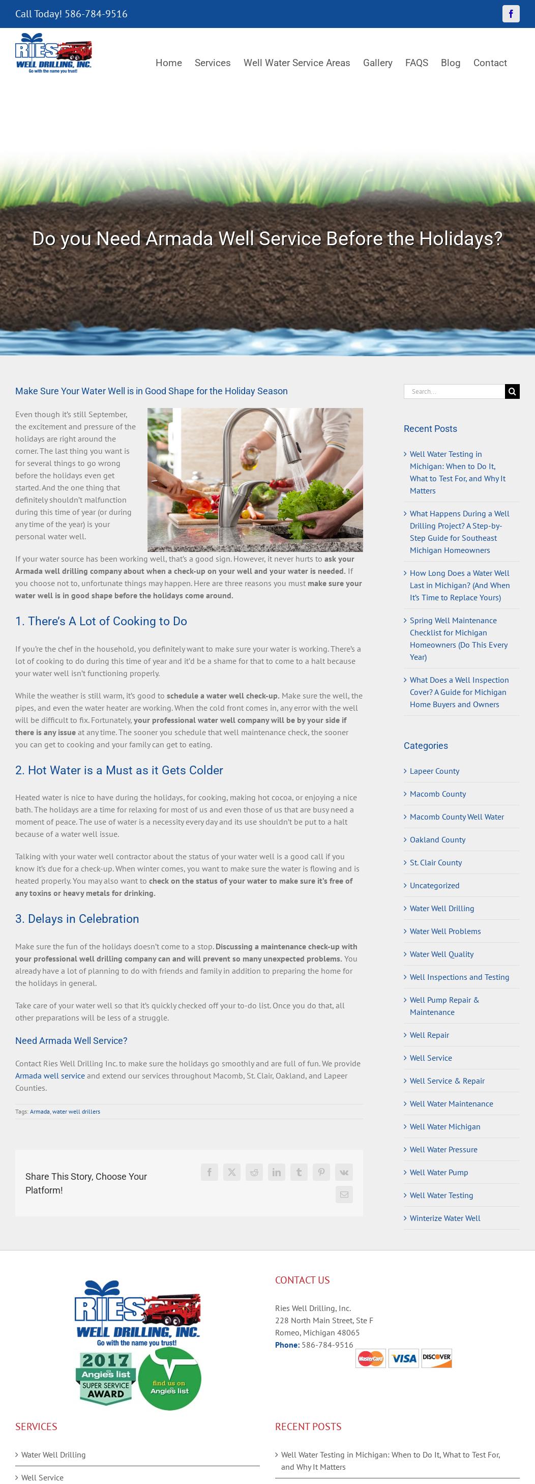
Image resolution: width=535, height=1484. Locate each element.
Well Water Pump (439, 1172)
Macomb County (438, 794)
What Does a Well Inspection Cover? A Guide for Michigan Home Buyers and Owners (459, 692)
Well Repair (429, 1035)
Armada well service (50, 1075)
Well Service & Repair (447, 1080)
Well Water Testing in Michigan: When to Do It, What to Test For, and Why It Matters (390, 1460)
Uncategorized (435, 885)
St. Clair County (436, 862)
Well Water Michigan (445, 1126)
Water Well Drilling (442, 908)
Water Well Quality (441, 954)
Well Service (431, 1058)
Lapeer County (434, 771)
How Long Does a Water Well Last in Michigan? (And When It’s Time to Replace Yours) (460, 585)
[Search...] (454, 391)
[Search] (512, 391)
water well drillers (76, 1111)
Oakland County (437, 839)
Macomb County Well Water (457, 816)
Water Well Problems (445, 931)
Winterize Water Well (445, 1218)
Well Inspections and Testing (460, 977)
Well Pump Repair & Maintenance (445, 1006)
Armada (40, 1111)
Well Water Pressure (444, 1149)
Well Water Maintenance (451, 1103)
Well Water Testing (441, 1195)
